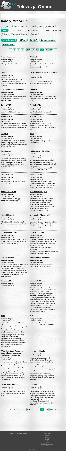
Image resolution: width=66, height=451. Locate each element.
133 (51, 50)
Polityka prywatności (47, 444)
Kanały (47, 435)
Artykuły (47, 439)
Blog (47, 440)
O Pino (47, 442)
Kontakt (47, 445)
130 (37, 50)
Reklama (47, 437)
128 (28, 50)
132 (46, 50)
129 (33, 50)
